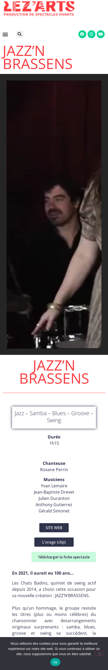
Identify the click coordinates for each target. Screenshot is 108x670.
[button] (20, 34)
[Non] (99, 653)
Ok (55, 662)
